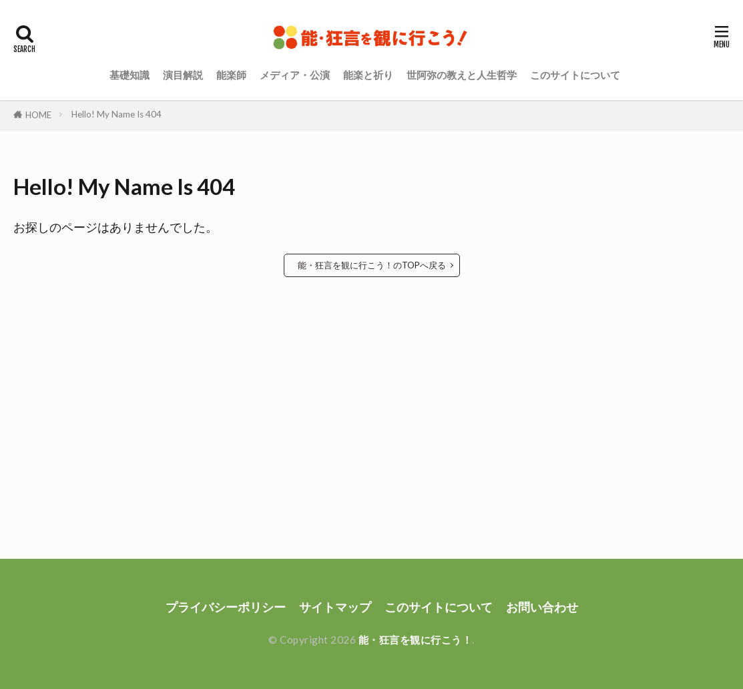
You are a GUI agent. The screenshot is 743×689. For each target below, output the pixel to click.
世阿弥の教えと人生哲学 (462, 75)
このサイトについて (575, 75)
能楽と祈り (368, 75)
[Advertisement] (371, 385)
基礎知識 (129, 75)
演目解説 (183, 75)
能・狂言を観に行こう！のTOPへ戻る (372, 265)
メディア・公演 (295, 75)
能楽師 (231, 75)
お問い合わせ (542, 607)
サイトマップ (335, 607)
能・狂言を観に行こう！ (415, 640)
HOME (38, 114)
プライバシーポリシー (226, 607)
